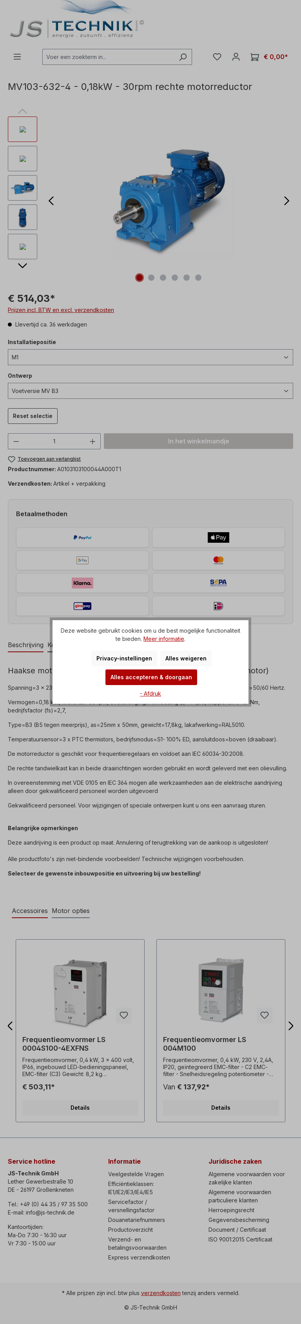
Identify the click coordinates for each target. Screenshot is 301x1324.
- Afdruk (150, 693)
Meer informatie (163, 638)
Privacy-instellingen (124, 658)
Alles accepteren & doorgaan (151, 677)
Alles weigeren (186, 658)
